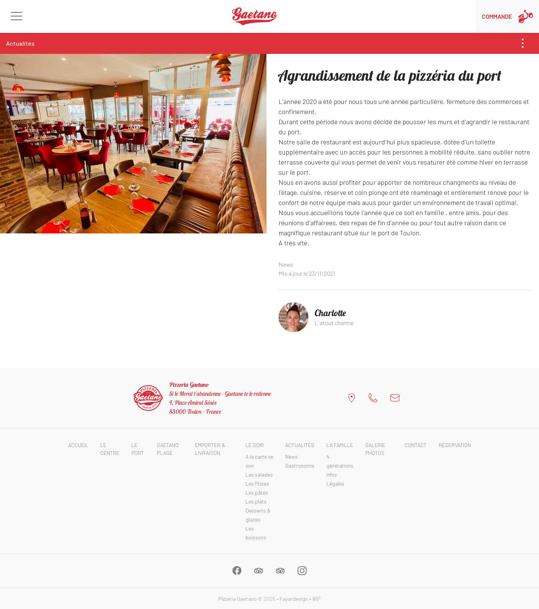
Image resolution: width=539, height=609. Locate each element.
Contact (416, 445)
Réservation (455, 445)
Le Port (137, 449)
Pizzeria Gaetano (237, 599)
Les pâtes (257, 492)
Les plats (256, 501)
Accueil (78, 445)
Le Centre (109, 449)
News (285, 264)
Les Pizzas (257, 483)
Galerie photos (375, 449)
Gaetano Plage (168, 449)
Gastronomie (299, 465)
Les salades (259, 474)
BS (317, 599)
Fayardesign (294, 599)
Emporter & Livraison (210, 449)
